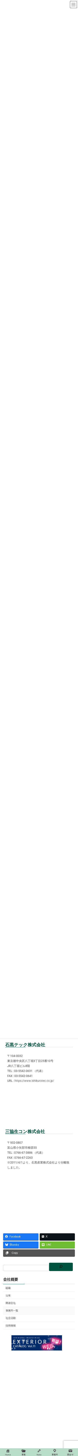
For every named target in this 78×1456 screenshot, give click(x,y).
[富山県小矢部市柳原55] (39, 1194)
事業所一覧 (12, 1310)
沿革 (8, 1295)
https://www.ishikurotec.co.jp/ (34, 1080)
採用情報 (11, 1325)
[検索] (61, 1267)
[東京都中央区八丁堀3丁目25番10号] (39, 1107)
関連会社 (11, 1303)
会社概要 (10, 1279)
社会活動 (11, 1318)
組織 (8, 1288)
